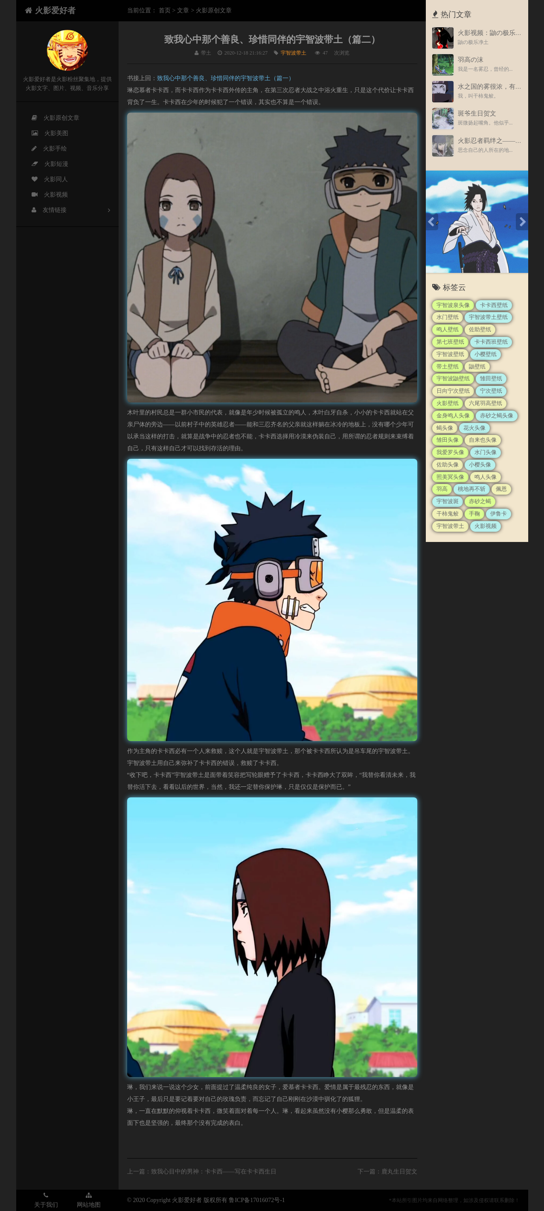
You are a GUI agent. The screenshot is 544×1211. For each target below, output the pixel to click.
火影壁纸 (447, 403)
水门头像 (485, 452)
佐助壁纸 (480, 329)
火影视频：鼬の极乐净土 (493, 32)
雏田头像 (447, 440)
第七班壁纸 (450, 342)
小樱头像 (480, 464)
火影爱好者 (50, 10)
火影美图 (44, 133)
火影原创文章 (50, 118)
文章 (183, 10)
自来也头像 (483, 440)
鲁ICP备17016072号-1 (257, 1200)
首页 (165, 10)
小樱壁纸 (485, 354)
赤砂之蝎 (480, 501)
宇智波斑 (447, 501)
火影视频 (44, 195)
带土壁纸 (447, 366)
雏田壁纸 (491, 378)
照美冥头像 (450, 477)
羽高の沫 (470, 59)
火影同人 (44, 179)
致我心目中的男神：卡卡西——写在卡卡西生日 (213, 1171)
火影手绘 (44, 148)
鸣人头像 (485, 477)
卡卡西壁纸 (494, 305)
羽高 (442, 489)
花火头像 (474, 428)
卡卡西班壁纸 (491, 342)
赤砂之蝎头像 (496, 415)
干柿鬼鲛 (447, 513)
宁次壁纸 (491, 391)
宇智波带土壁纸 (488, 317)
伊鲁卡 (498, 513)
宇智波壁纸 (450, 354)
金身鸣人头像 (453, 415)
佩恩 (501, 489)
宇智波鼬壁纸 (453, 378)
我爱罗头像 (450, 452)
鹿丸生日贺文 (399, 1171)
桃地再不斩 (472, 489)
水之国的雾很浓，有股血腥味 (499, 86)
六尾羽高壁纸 (485, 403)
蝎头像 (444, 428)
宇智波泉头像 (453, 305)
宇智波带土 (293, 53)
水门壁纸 (447, 317)
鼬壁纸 (477, 366)
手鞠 (474, 513)
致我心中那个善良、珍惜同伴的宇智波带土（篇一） (225, 78)
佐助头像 (447, 464)
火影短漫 (44, 164)
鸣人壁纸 (447, 329)
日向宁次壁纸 (453, 391)
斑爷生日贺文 (477, 113)
